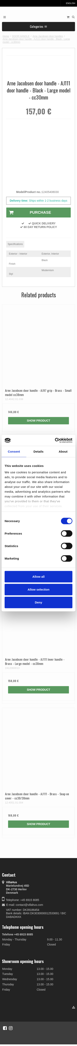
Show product (38, 420)
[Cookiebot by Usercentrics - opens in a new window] (55, 440)
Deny (38, 602)
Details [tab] (38, 451)
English (68, 3)
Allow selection (38, 589)
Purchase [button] (28, 212)
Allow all (38, 576)
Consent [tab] (14, 451)
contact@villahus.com (29, 904)
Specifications (15, 244)
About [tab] (63, 451)
